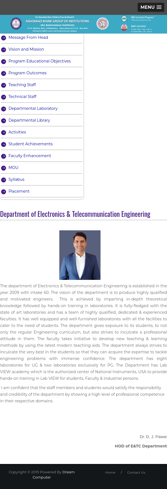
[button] (151, 7)
